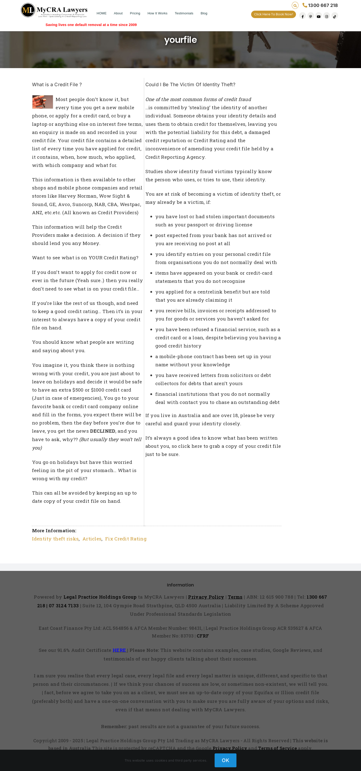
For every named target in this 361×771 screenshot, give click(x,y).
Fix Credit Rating (126, 538)
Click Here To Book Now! (273, 14)
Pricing (135, 13)
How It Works (157, 13)
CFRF (203, 636)
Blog (204, 13)
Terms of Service (277, 748)
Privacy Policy (230, 748)
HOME (102, 13)
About (118, 13)
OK (225, 760)
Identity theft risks (55, 538)
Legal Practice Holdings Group (101, 597)
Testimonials (184, 13)
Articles (91, 538)
